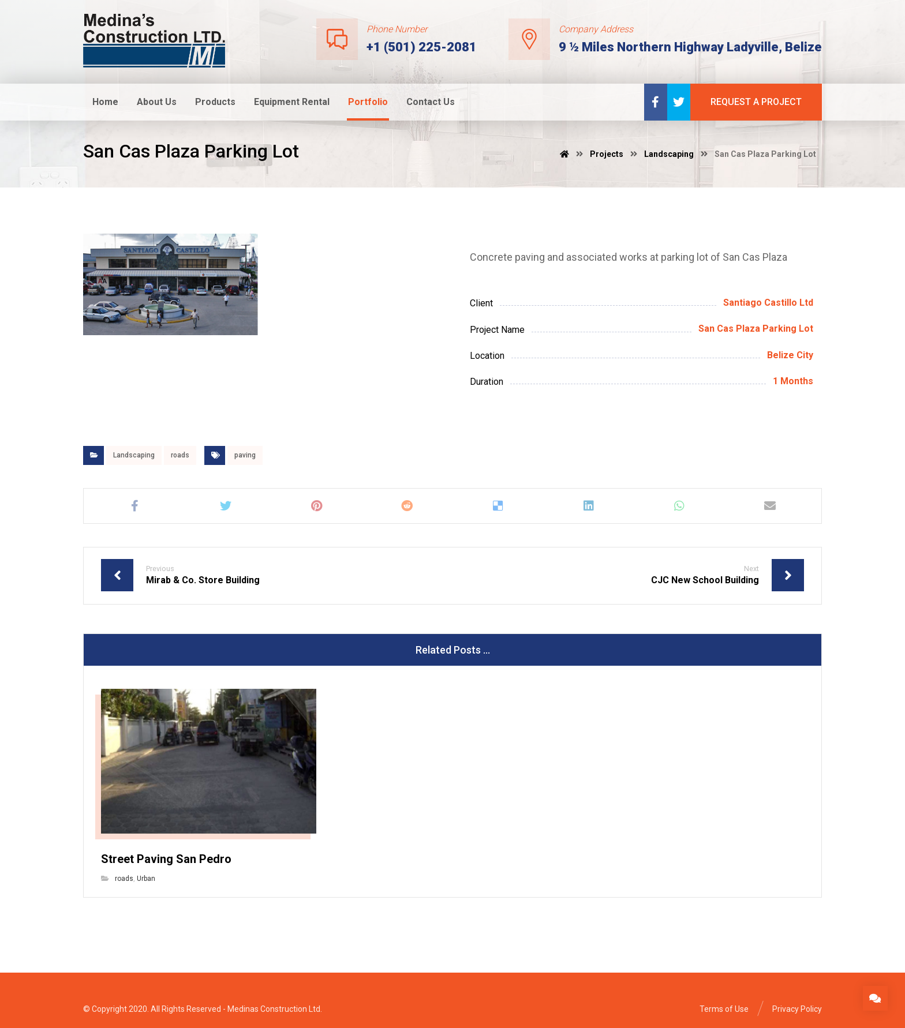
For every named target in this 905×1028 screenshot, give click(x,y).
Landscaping (134, 455)
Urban (146, 879)
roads (180, 455)
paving (245, 455)
